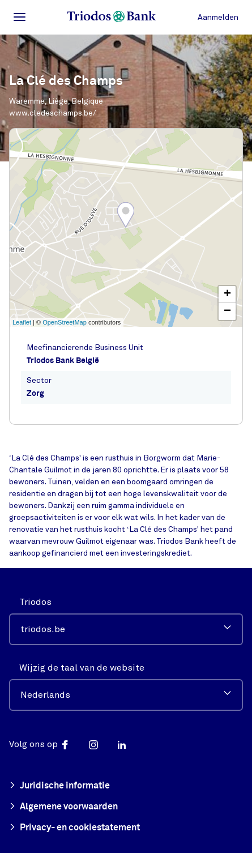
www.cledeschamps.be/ (52, 113)
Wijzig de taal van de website (81, 667)
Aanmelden (218, 17)
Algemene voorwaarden (63, 807)
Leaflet (21, 322)
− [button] (227, 311)
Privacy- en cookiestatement (74, 828)
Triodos (35, 602)
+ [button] (227, 294)
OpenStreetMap (64, 322)
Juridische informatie (59, 786)
